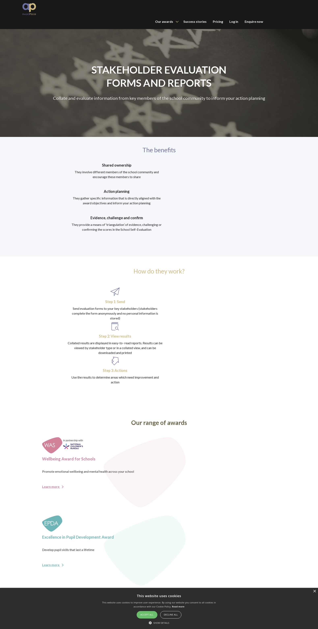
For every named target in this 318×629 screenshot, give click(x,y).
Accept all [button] (147, 614)
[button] (159, 622)
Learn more (52, 347)
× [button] (314, 591)
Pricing (249, 9)
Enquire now (286, 9)
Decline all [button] (171, 614)
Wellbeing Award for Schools (221, 580)
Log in (266, 9)
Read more (178, 606)
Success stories (225, 9)
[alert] (159, 608)
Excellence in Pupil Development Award (228, 586)
